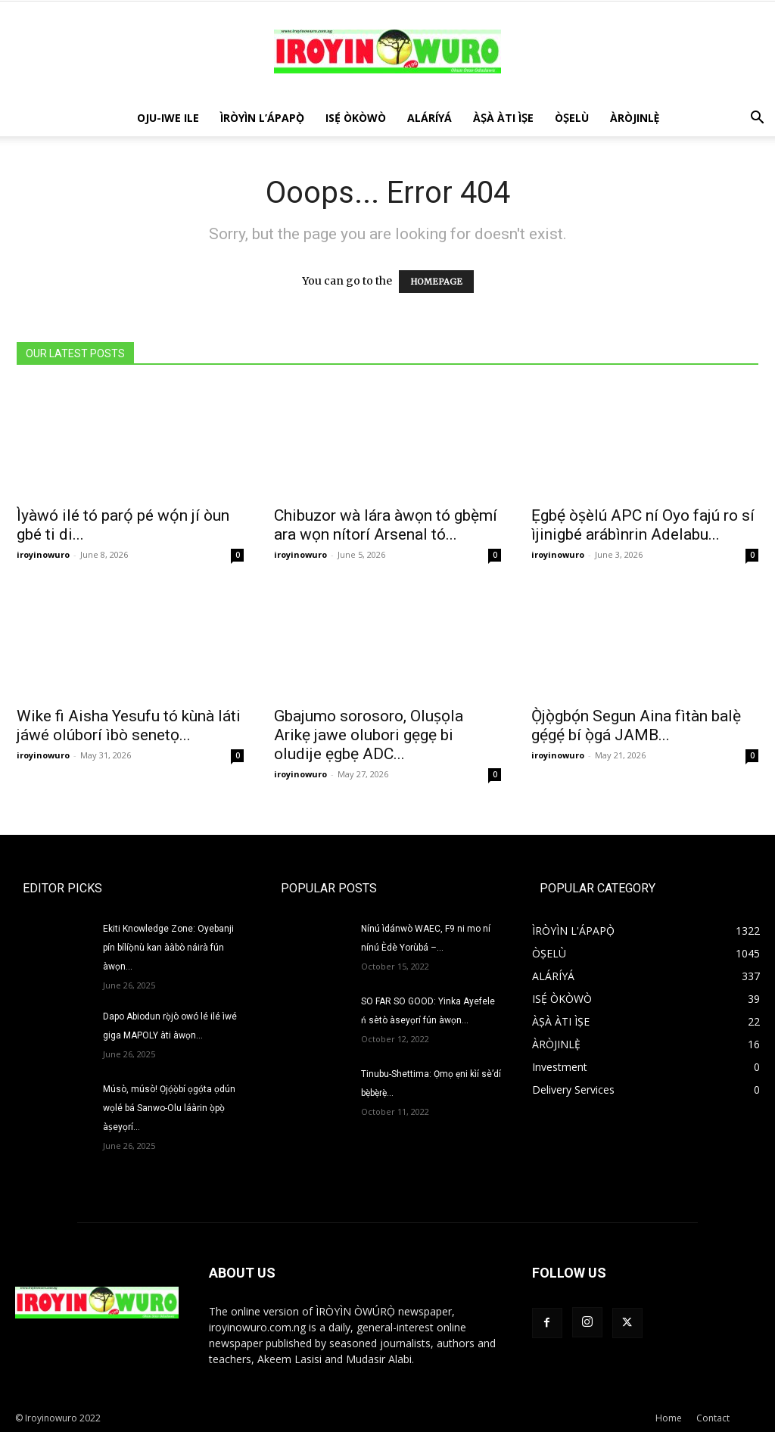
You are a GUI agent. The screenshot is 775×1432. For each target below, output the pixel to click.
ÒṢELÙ (572, 118)
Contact (713, 1418)
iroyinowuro (43, 554)
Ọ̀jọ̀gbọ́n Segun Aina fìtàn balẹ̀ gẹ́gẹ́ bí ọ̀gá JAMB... (636, 725)
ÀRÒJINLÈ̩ (635, 118)
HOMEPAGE (436, 281)
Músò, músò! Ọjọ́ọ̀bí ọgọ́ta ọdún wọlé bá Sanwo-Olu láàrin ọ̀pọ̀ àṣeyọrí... (169, 1108)
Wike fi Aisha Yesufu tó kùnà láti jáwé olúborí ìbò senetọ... (129, 725)
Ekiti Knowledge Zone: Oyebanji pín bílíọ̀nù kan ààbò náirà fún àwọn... (168, 947)
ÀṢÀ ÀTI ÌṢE (503, 118)
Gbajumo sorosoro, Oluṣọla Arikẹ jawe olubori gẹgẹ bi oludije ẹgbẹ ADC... (368, 735)
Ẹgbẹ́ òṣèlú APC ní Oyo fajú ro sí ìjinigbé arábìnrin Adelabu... (643, 524)
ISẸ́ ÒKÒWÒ (355, 118)
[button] (757, 119)
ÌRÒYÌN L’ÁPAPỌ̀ (262, 118)
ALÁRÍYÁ (429, 118)
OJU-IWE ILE (168, 118)
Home (668, 1418)
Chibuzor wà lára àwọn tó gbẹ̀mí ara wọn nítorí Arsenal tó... (385, 524)
